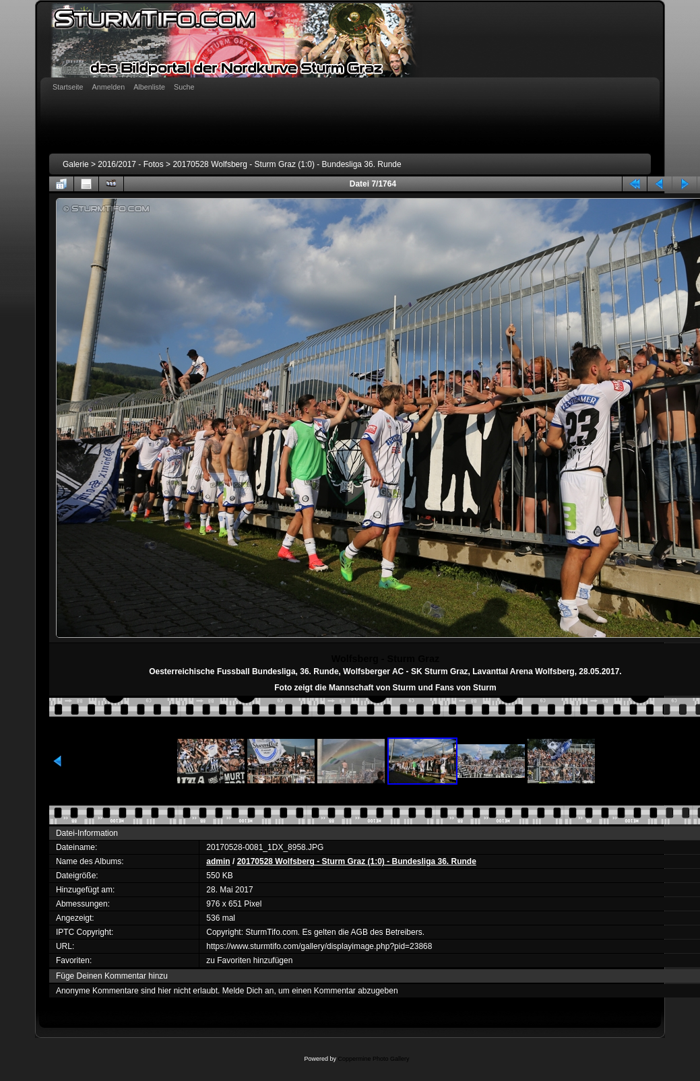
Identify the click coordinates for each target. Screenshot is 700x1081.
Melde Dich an (248, 990)
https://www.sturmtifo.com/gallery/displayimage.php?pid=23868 (319, 946)
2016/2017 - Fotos (130, 164)
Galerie (76, 164)
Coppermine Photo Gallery (373, 1058)
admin (218, 861)
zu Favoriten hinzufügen (249, 960)
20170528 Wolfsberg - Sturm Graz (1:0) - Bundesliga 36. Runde (286, 164)
